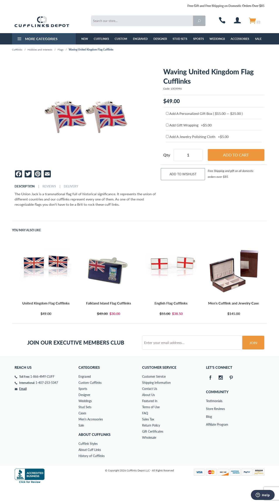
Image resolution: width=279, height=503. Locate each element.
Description (25, 186)
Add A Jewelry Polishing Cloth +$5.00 (197, 136)
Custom (121, 39)
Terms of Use (151, 423)
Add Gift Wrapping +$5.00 (189, 125)
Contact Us (149, 405)
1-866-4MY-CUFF (42, 393)
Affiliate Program (209, 441)
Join (253, 359)
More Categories (37, 39)
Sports (198, 39)
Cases (82, 430)
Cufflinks (101, 39)
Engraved (140, 39)
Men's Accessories (90, 436)
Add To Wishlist (183, 174)
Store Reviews (209, 425)
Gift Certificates (152, 448)
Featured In (149, 417)
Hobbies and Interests (39, 49)
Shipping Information (156, 399)
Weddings (217, 39)
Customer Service (154, 393)
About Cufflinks (94, 451)
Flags (60, 49)
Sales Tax (148, 436)
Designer (160, 39)
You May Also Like (26, 230)
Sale (258, 39)
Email (23, 405)
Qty (166, 155)
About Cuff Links (89, 466)
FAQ (145, 430)
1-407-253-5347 (47, 399)
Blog (209, 433)
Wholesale (149, 454)
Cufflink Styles (88, 460)
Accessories (240, 39)
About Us (148, 411)
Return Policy (151, 442)
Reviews (49, 186)
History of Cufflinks (91, 472)
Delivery (71, 186)
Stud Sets (180, 39)
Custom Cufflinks (90, 399)
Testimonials (209, 417)
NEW (84, 39)
